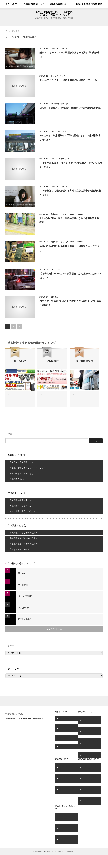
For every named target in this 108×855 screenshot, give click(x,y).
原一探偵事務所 (25, 596)
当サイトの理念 (11, 4)
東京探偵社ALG (25, 607)
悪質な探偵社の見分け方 (67, 839)
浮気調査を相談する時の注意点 (23, 533)
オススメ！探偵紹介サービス (47, 12)
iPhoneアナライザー (59, 76)
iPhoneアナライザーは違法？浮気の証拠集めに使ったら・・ (70, 80)
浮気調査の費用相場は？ (20, 500)
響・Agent (22, 573)
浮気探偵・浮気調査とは (90, 720)
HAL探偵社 (23, 584)
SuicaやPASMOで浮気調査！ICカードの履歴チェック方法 (69, 246)
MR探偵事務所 (24, 619)
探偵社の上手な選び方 (67, 828)
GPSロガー (55, 269)
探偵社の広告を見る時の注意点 (23, 544)
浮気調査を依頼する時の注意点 (23, 538)
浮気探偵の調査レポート (59, 4)
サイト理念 (64, 718)
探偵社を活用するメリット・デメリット (27, 468)
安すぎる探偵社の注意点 (20, 549)
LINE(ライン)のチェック (60, 48)
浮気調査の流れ (17, 479)
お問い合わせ (65, 746)
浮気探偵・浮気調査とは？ (21, 462)
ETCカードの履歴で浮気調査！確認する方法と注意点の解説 (70, 108)
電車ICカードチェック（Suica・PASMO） (67, 214)
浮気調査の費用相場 (67, 767)
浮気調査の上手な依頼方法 (67, 817)
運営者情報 (68, 12)
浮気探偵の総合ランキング (34, 4)
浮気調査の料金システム (20, 506)
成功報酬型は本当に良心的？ (22, 511)
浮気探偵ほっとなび (14, 714)
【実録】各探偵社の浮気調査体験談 (88, 4)
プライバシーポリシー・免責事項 (67, 728)
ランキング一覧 (54, 629)
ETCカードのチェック (59, 104)
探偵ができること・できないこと (24, 473)
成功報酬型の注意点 (67, 789)
